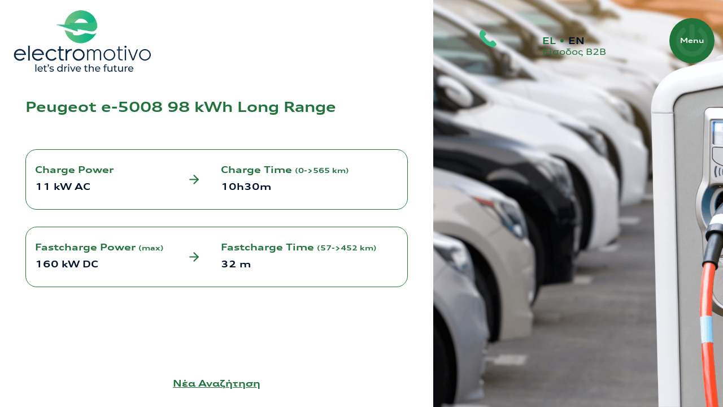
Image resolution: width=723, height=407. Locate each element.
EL (549, 40)
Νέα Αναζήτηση (216, 383)
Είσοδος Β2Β (574, 51)
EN (576, 40)
